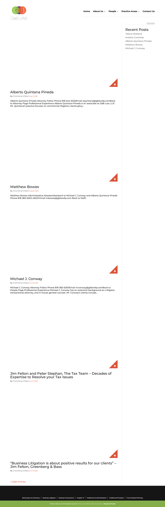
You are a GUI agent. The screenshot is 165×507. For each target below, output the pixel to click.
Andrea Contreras (134, 37)
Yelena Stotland (133, 34)
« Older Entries (18, 481)
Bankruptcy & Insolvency (31, 498)
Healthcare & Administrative (96, 498)
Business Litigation (49, 498)
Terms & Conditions (84, 504)
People (112, 12)
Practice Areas (129, 12)
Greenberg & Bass (20, 96)
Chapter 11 (80, 498)
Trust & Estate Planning (134, 498)
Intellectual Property (116, 498)
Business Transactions (66, 498)
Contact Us (149, 12)
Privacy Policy (98, 504)
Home (86, 12)
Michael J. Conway (26, 279)
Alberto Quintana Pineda (32, 92)
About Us (98, 12)
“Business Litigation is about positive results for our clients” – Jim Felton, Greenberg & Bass (63, 465)
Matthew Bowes (24, 187)
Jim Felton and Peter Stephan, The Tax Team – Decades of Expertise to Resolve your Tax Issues (61, 375)
